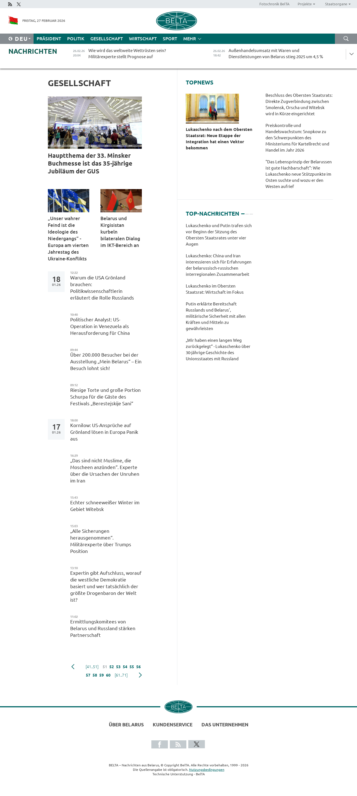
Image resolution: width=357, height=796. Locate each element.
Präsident (49, 38)
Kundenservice (172, 724)
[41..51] (92, 667)
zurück (72, 667)
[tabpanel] (219, 295)
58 (95, 675)
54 (125, 667)
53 (118, 667)
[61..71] (121, 675)
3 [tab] (251, 211)
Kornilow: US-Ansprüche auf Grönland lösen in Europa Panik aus (104, 432)
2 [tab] (247, 211)
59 (101, 675)
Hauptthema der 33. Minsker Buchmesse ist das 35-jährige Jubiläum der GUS (90, 163)
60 (108, 675)
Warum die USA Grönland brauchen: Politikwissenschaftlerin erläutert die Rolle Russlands (102, 287)
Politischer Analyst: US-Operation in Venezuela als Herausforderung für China (100, 326)
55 (132, 667)
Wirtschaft (143, 38)
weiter (140, 675)
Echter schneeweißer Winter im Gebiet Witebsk (105, 506)
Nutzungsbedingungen (206, 769)
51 (105, 667)
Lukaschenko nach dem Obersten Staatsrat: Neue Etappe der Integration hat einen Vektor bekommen (219, 138)
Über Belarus (126, 724)
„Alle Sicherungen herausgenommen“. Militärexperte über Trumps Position (100, 541)
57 (88, 675)
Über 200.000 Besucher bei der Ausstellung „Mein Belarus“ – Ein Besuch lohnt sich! (106, 361)
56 (138, 667)
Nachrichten (32, 51)
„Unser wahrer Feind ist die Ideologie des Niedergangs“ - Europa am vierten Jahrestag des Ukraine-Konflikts (68, 238)
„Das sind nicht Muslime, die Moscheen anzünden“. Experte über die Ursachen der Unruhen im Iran (104, 470)
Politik (75, 38)
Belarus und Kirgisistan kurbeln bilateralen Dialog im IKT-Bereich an (120, 232)
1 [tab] (243, 211)
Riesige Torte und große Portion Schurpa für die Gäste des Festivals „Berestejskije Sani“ (105, 396)
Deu (21, 39)
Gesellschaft (106, 38)
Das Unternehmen (224, 724)
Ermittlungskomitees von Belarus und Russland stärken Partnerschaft (102, 628)
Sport (170, 38)
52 (111, 667)
